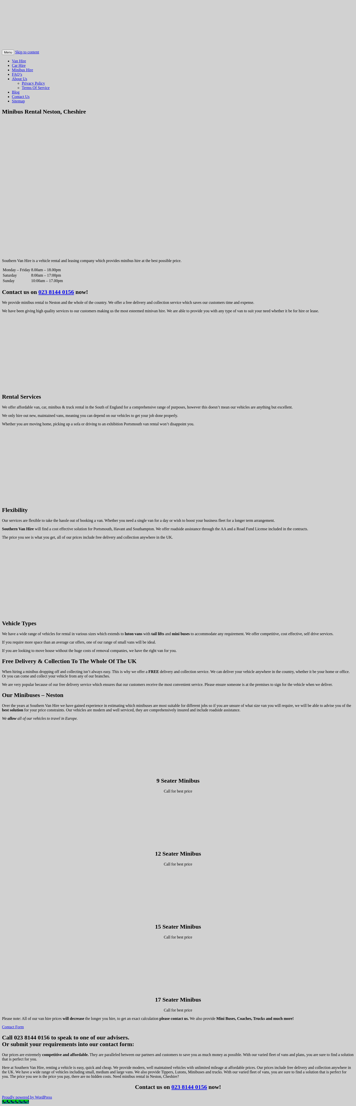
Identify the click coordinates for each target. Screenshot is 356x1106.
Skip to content (27, 52)
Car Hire (19, 65)
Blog (16, 92)
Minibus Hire (22, 70)
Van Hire (19, 61)
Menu (8, 52)
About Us (19, 79)
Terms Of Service (36, 88)
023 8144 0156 (56, 292)
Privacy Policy (33, 83)
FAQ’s (17, 74)
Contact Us (21, 97)
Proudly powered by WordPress (27, 1097)
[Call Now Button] (15, 1102)
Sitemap (18, 101)
